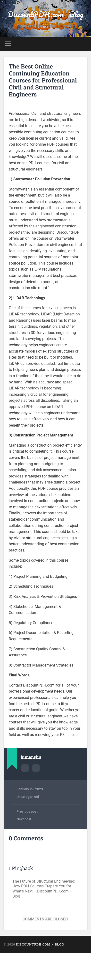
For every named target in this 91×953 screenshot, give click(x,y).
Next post (24, 819)
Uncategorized (28, 797)
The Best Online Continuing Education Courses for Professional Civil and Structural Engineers (43, 80)
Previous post (27, 811)
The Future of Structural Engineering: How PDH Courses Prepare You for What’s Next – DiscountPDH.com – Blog (43, 889)
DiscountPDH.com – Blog (40, 944)
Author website (36, 768)
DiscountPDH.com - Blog (45, 14)
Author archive (25, 768)
